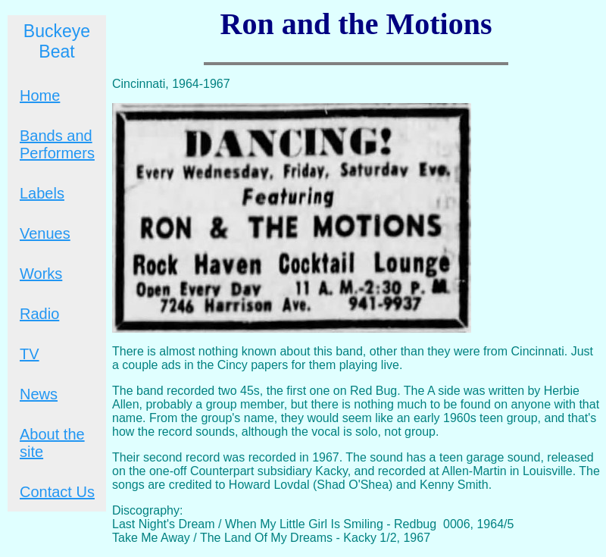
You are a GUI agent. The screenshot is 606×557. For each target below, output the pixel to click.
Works (41, 273)
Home (40, 95)
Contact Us (57, 491)
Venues (45, 233)
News (39, 394)
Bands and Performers (57, 144)
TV (29, 354)
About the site (52, 443)
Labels (42, 193)
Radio (39, 313)
